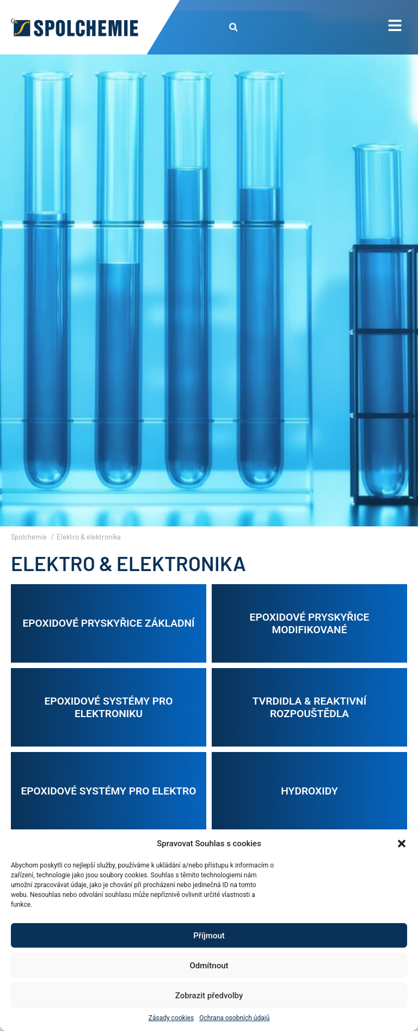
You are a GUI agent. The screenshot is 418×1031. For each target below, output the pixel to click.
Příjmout (208, 936)
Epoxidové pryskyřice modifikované (310, 623)
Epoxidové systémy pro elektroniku (109, 707)
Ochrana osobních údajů (234, 1018)
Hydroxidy (309, 791)
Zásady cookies (171, 1018)
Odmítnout (209, 966)
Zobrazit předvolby (209, 995)
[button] (401, 843)
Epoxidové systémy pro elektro (108, 791)
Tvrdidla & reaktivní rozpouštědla (309, 707)
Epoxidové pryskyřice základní (108, 623)
